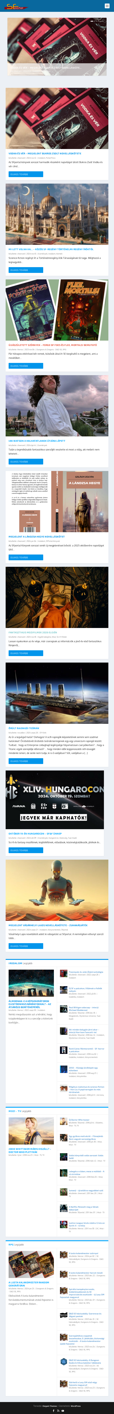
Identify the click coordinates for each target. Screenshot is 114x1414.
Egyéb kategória (44, 637)
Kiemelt (59, 254)
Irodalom (36, 71)
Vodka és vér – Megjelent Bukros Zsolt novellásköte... (46, 67)
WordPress (76, 1406)
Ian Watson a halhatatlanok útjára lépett (37, 440)
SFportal (64, 930)
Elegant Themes (50, 1406)
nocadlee (21, 733)
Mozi (54, 637)
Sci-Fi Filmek (62, 637)
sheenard (18, 71)
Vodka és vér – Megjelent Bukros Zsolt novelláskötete (45, 153)
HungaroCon (54, 838)
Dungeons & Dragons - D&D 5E (49, 349)
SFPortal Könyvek (53, 541)
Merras (20, 349)
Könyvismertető (54, 930)
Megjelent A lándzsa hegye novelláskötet (37, 536)
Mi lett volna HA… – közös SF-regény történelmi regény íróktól (51, 249)
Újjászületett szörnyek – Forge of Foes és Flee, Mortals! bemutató (53, 345)
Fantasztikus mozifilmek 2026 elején (33, 632)
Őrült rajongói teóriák (24, 728)
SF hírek (43, 733)
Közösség (63, 838)
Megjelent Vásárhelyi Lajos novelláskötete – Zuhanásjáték (48, 925)
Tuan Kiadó (72, 838)
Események (43, 254)
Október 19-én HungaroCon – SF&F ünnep (35, 833)
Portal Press (45, 71)
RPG (64, 349)
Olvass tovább (19, 174)
